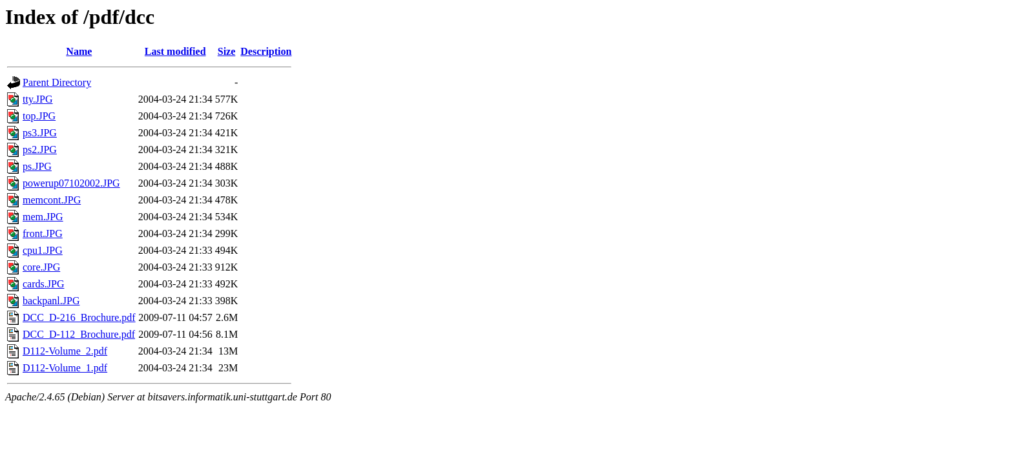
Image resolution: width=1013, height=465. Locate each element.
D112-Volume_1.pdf (65, 367)
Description (265, 51)
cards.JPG (43, 283)
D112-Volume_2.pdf (65, 351)
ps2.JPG (40, 149)
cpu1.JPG (43, 250)
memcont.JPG (52, 199)
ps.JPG (37, 166)
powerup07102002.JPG (71, 183)
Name (79, 51)
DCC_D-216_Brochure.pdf (79, 317)
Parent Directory (57, 82)
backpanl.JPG (51, 300)
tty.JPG (38, 99)
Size (227, 51)
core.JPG (41, 267)
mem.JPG (43, 216)
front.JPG (43, 233)
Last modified (175, 51)
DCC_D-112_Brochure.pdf (79, 334)
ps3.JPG (40, 132)
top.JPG (39, 115)
